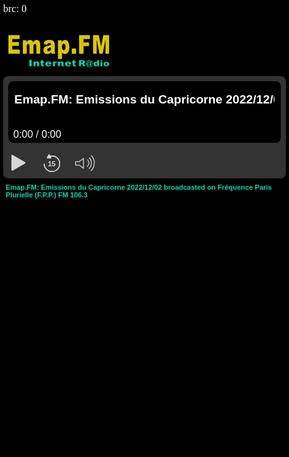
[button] (18, 163)
